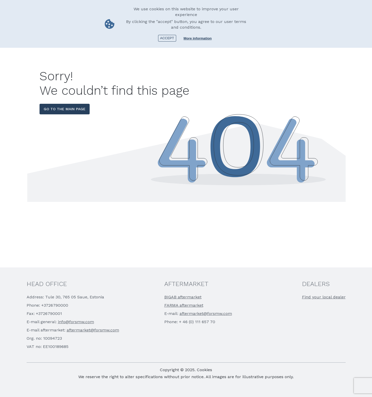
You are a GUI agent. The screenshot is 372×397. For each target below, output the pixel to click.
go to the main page (65, 109)
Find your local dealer (324, 297)
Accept (167, 38)
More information (198, 38)
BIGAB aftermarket (183, 297)
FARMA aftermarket (183, 305)
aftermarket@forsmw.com (93, 330)
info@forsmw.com (76, 321)
